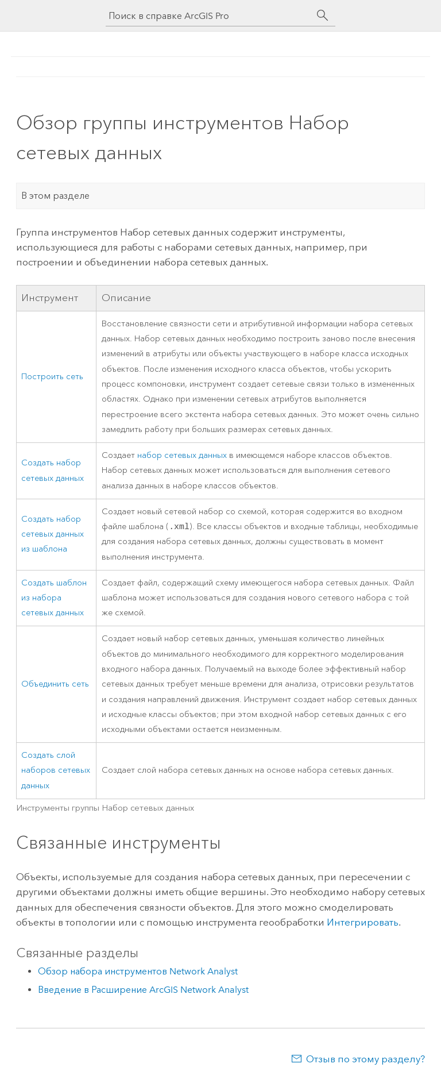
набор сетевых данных (182, 455)
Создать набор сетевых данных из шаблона (52, 535)
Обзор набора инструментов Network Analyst (138, 972)
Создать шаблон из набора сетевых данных (54, 599)
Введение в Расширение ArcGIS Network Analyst (143, 990)
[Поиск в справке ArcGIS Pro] (209, 16)
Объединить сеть (55, 685)
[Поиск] (322, 15)
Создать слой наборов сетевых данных (55, 771)
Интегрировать (363, 923)
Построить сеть (52, 376)
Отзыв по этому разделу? (365, 1060)
